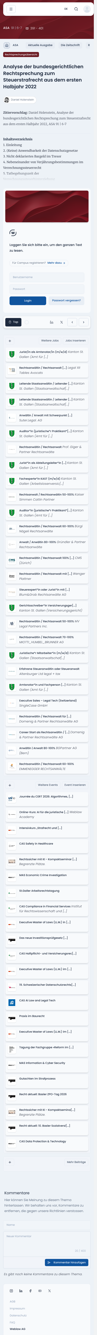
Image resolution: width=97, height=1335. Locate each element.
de (66, 9)
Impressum (17, 1308)
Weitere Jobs (50, 341)
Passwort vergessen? (66, 300)
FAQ (12, 1322)
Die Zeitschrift (70, 45)
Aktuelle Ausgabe (40, 45)
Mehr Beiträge (76, 1162)
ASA (11, 45)
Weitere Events (48, 785)
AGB (12, 1302)
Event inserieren (75, 785)
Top (13, 322)
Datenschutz (18, 1315)
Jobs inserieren (75, 341)
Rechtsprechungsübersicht (21, 54)
